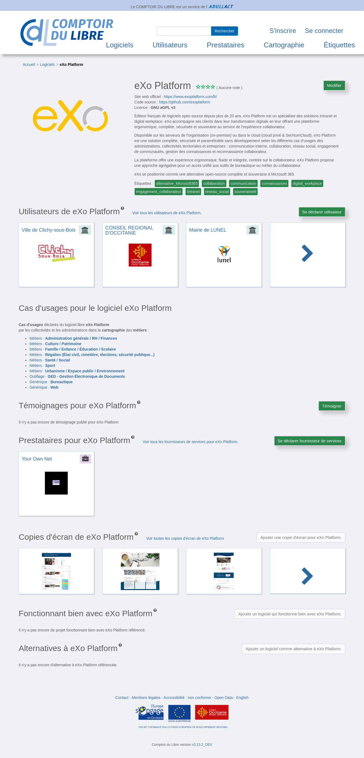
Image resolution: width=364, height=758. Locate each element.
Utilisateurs (170, 45)
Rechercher (224, 31)
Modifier (334, 85)
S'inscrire (283, 30)
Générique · (51, 382)
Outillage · (77, 376)
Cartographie (284, 45)
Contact (121, 697)
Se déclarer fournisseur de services (310, 440)
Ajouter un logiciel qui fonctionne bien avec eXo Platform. (289, 614)
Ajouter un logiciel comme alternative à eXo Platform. (294, 648)
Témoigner (332, 406)
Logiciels (119, 45)
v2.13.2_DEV (202, 745)
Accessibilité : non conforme (187, 697)
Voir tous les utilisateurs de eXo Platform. (167, 213)
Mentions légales (146, 697)
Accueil (29, 64)
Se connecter (324, 30)
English (242, 697)
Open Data (223, 697)
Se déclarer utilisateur (322, 212)
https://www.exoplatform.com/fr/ (190, 96)
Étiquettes (339, 45)
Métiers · (73, 338)
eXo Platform (71, 64)
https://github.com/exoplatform (184, 102)
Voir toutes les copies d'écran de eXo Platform (185, 538)
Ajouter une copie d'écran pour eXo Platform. (301, 537)
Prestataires (225, 45)
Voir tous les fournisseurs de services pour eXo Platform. (190, 442)
